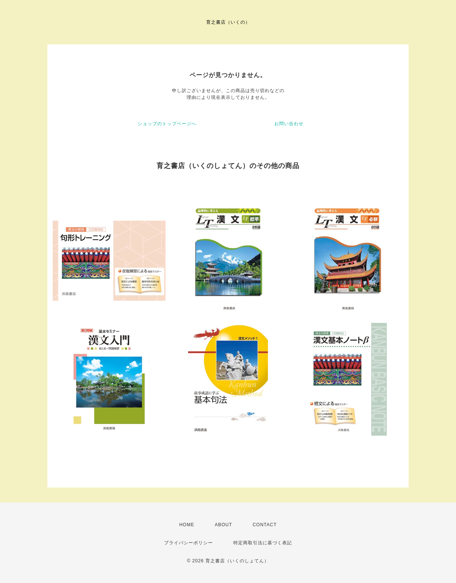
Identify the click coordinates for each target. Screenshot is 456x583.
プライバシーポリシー (188, 542)
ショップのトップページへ (167, 123)
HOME (186, 524)
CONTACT (264, 524)
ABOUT (223, 524)
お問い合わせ (289, 123)
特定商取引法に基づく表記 (262, 542)
